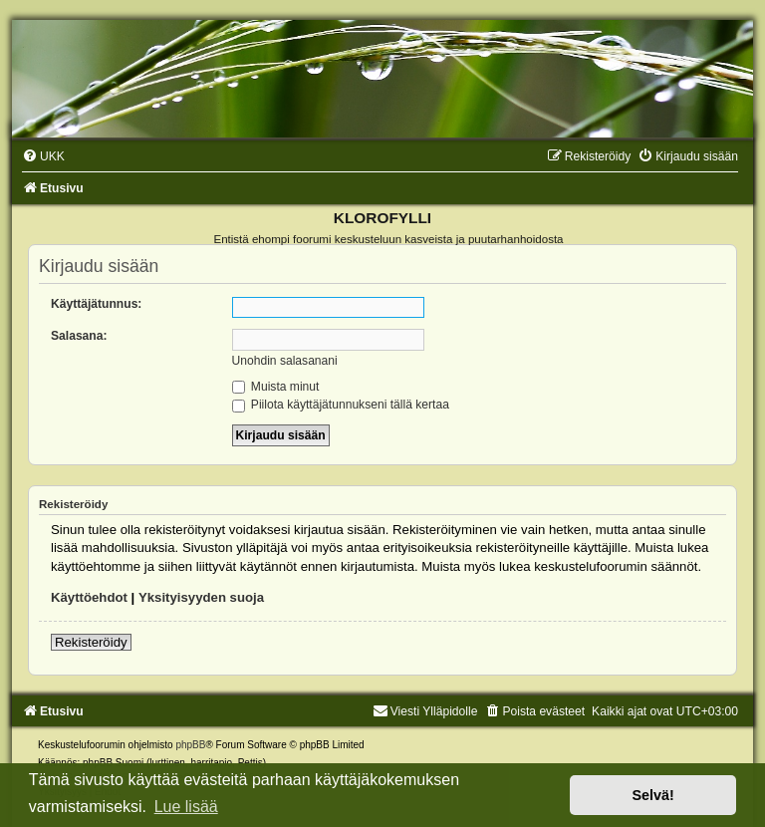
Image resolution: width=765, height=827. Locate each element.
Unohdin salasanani (285, 361)
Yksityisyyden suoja (201, 597)
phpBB (190, 744)
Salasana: (79, 336)
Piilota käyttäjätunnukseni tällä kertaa (340, 405)
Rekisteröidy (91, 642)
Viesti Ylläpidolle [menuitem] (425, 711)
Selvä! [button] (652, 795)
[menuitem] (43, 156)
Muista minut (276, 387)
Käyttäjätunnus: (96, 304)
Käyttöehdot (89, 597)
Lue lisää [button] (186, 806)
